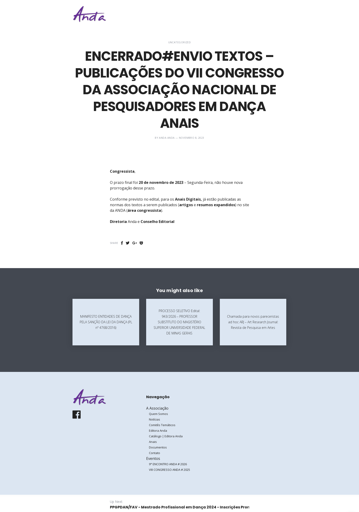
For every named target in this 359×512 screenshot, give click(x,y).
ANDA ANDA (167, 137)
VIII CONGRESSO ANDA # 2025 (169, 470)
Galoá (109, 503)
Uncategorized (179, 42)
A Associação (210, 14)
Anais (153, 442)
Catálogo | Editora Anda (166, 436)
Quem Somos (158, 414)
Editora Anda (158, 430)
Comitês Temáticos (162, 425)
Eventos (239, 14)
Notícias (154, 419)
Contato (154, 453)
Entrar (272, 14)
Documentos (158, 447)
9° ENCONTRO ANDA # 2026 (168, 464)
